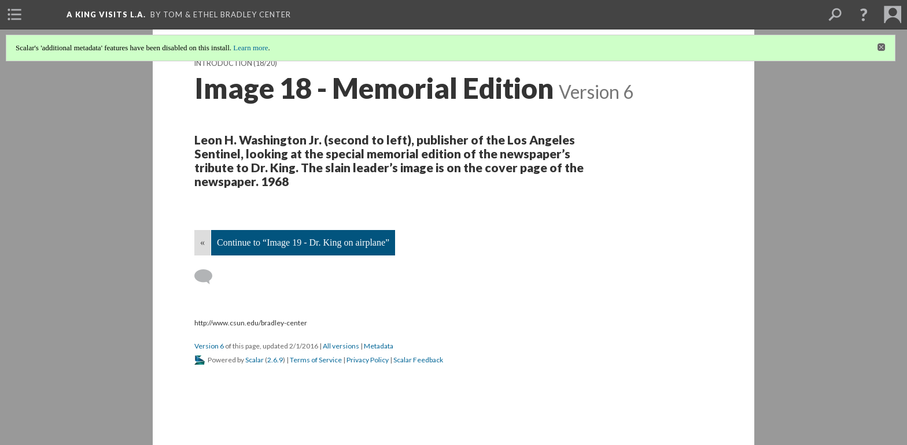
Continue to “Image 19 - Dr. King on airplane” (303, 242)
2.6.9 (275, 359)
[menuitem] (14, 14)
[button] (863, 14)
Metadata (378, 346)
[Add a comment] (208, 276)
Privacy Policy (367, 359)
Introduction (223, 63)
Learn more (250, 47)
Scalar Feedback (418, 359)
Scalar (254, 359)
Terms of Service (316, 359)
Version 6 (209, 346)
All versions (341, 346)
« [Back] (202, 242)
